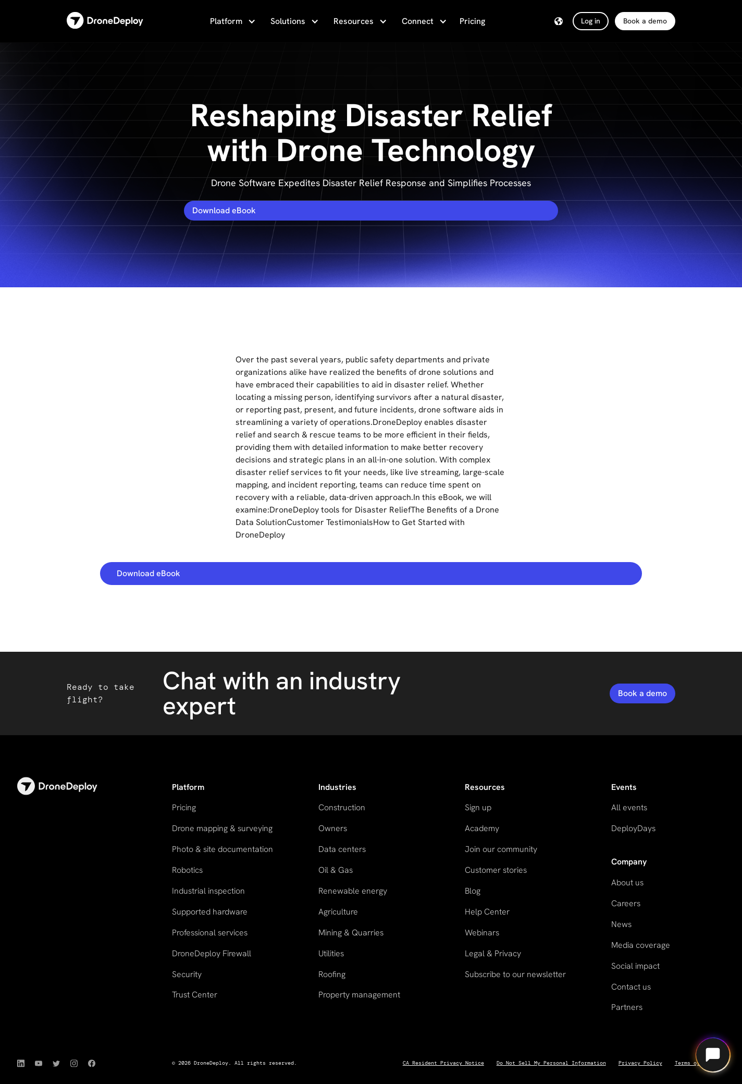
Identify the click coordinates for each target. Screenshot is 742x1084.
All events (629, 807)
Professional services (210, 932)
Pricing (472, 21)
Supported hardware (210, 911)
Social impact (635, 965)
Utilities (331, 953)
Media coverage (640, 945)
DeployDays (633, 828)
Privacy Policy (640, 1062)
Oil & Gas (335, 869)
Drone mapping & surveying (222, 828)
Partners (626, 1007)
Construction (341, 807)
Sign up (478, 807)
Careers (625, 903)
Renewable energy (352, 890)
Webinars (482, 932)
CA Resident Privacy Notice (443, 1062)
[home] (105, 21)
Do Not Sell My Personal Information (551, 1062)
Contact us (631, 986)
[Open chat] (712, 1054)
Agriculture (338, 911)
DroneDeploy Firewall (211, 953)
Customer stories (496, 869)
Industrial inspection (208, 890)
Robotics (187, 869)
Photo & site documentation (222, 849)
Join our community (501, 849)
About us (627, 882)
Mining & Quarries (351, 932)
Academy (482, 828)
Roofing (331, 974)
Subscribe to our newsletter (515, 974)
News (621, 924)
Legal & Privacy (493, 953)
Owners (332, 828)
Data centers (342, 849)
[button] (232, 21)
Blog (472, 890)
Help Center (487, 911)
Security (187, 974)
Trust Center (194, 994)
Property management (359, 994)
